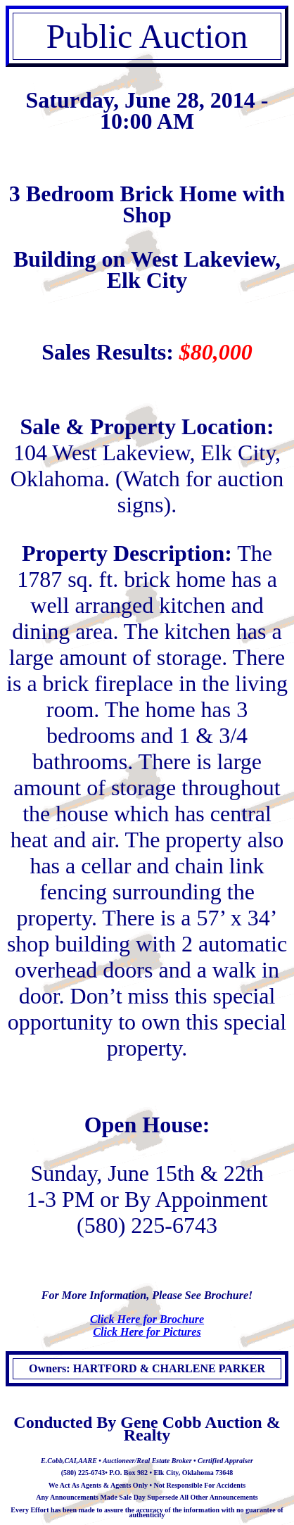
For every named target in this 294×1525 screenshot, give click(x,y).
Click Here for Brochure (147, 1319)
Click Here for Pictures (146, 1332)
